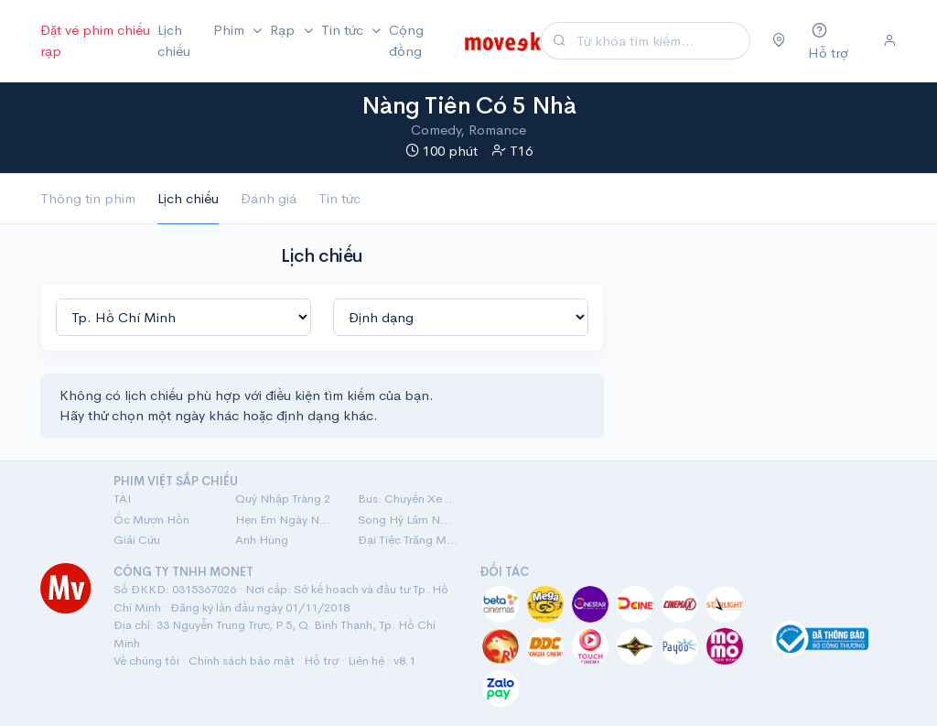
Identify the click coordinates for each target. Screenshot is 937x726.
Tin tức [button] (344, 29)
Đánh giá (268, 198)
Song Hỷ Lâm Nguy (408, 519)
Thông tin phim (87, 198)
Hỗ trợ (321, 660)
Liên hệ (366, 660)
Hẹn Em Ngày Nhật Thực (285, 519)
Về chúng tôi (146, 660)
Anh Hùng (261, 539)
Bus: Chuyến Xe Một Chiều (408, 498)
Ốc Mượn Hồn (151, 519)
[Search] (660, 41)
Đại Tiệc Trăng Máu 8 (408, 539)
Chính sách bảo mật (241, 660)
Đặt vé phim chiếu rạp (95, 40)
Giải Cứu (136, 539)
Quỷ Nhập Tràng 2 (282, 498)
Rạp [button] (284, 29)
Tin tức (339, 198)
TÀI (122, 498)
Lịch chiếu (173, 40)
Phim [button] (230, 29)
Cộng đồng (406, 40)
